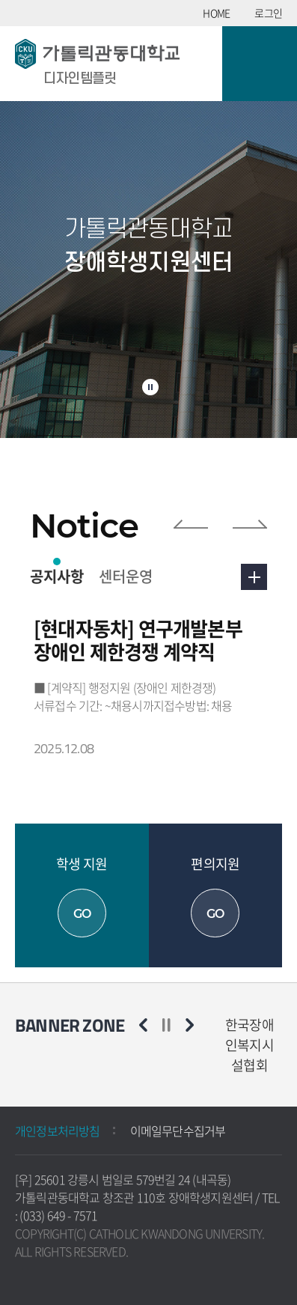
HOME (216, 12)
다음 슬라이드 (250, 524)
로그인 (268, 12)
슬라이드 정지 (150, 387)
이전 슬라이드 (191, 524)
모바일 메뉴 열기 (259, 63)
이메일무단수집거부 (178, 1131)
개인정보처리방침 (57, 1131)
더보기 (254, 577)
